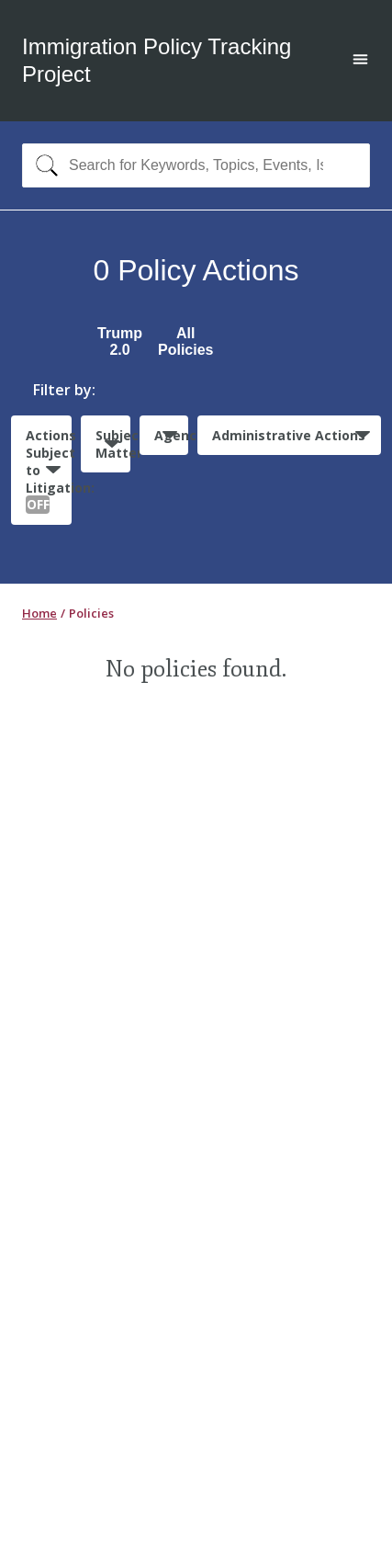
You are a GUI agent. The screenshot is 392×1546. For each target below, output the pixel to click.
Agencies (171, 435)
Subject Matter (112, 443)
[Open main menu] (360, 61)
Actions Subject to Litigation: (49, 470)
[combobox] (196, 165)
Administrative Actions (288, 435)
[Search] (42, 165)
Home (39, 613)
